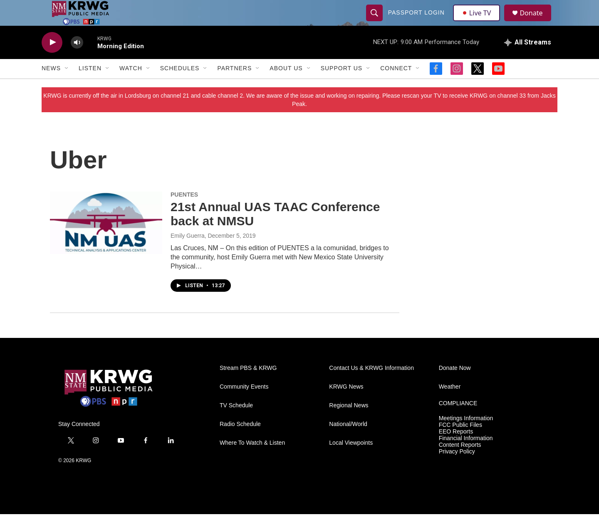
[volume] (77, 60)
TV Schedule (236, 423)
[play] (52, 60)
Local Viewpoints (351, 461)
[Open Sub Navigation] (67, 86)
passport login (417, 21)
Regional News (348, 423)
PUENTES (184, 212)
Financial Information (466, 456)
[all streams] (527, 60)
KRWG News (346, 404)
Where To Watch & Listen (252, 461)
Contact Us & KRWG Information (371, 386)
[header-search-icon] (375, 21)
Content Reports (460, 463)
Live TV (479, 22)
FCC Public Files (460, 443)
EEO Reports (456, 449)
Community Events (244, 404)
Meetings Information (466, 436)
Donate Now (455, 386)
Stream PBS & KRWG (248, 386)
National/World (348, 442)
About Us (286, 86)
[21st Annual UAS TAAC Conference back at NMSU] (106, 240)
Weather (450, 404)
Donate (536, 21)
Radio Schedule (240, 442)
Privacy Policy (457, 469)
